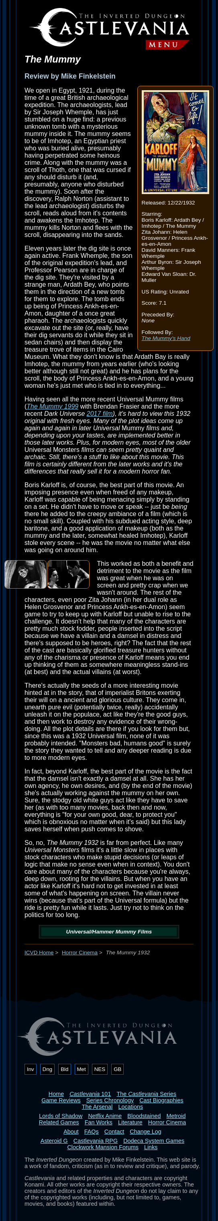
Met (81, 1069)
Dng (47, 1069)
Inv (30, 1069)
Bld (64, 1069)
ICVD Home (39, 953)
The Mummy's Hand (166, 338)
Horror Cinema (80, 953)
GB (117, 1069)
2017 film (100, 413)
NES (99, 1069)
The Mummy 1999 (52, 406)
